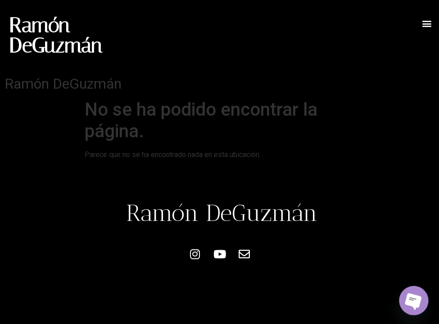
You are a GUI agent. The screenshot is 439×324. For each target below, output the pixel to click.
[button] (427, 23)
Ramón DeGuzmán (55, 36)
